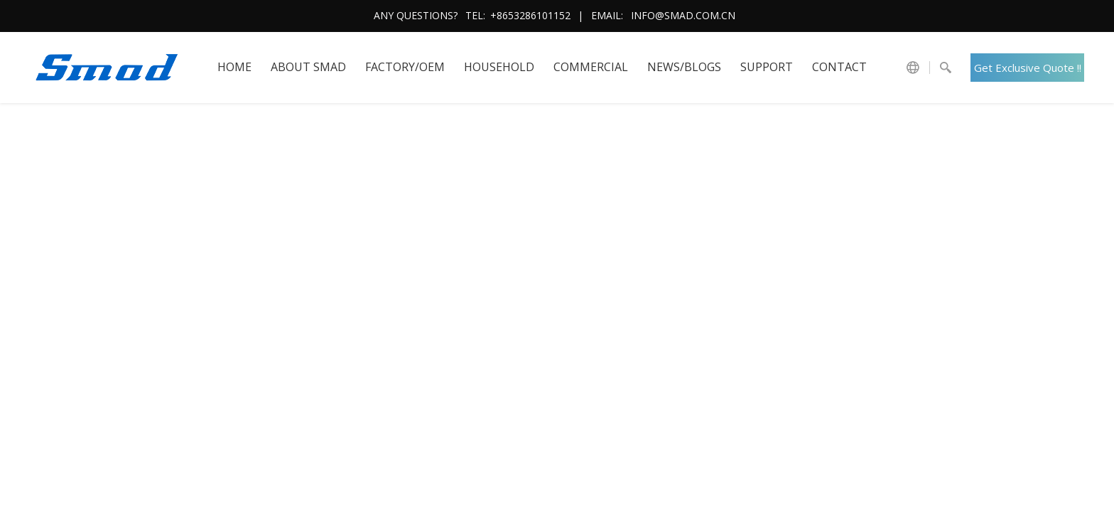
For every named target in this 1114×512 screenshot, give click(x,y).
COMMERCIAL (590, 66)
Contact (839, 66)
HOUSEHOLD (499, 66)
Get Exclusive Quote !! (1027, 67)
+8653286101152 (530, 15)
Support (766, 66)
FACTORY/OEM (405, 66)
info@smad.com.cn (683, 15)
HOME (234, 66)
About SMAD (308, 66)
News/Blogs (684, 66)
